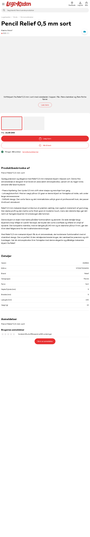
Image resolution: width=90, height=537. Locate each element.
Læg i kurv (45, 138)
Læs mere (45, 105)
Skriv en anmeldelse (45, 341)
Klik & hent (45, 145)
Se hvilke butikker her (30, 152)
